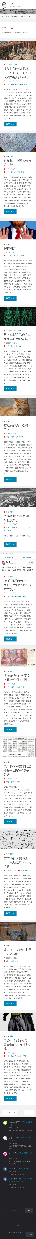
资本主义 (18, 596)
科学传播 (18, 1056)
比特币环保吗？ (25, 1169)
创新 (12, 687)
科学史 (23, 172)
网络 (21, 84)
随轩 (12, 3)
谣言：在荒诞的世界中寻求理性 (17, 952)
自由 (5, 530)
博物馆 (13, 172)
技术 (15, 331)
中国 (8, 172)
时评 (15, 65)
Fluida (17, 1232)
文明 (14, 255)
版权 (12, 84)
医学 (8, 437)
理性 (8, 961)
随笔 (7, 16)
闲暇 (24, 596)
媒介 (24, 527)
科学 (12, 156)
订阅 (28, 1210)
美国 (22, 255)
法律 (16, 437)
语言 (27, 870)
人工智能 (9, 65)
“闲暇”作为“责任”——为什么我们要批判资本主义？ (18, 585)
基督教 (8, 255)
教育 (18, 172)
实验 (12, 437)
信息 (8, 527)
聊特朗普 (10, 248)
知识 (16, 84)
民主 (18, 255)
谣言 (10, 530)
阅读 (25, 84)
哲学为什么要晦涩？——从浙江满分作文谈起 (17, 862)
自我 (15, 346)
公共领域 (14, 527)
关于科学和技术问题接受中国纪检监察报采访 (17, 770)
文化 (7, 512)
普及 (12, 1056)
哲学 (7, 854)
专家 (8, 1056)
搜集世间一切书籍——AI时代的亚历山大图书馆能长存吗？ (17, 73)
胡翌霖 (11, 1169)
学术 (8, 84)
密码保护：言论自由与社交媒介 (17, 518)
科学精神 (22, 687)
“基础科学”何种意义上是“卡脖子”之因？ (17, 678)
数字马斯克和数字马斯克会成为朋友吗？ (17, 337)
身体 (20, 346)
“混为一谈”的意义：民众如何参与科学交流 (17, 1044)
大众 (20, 527)
